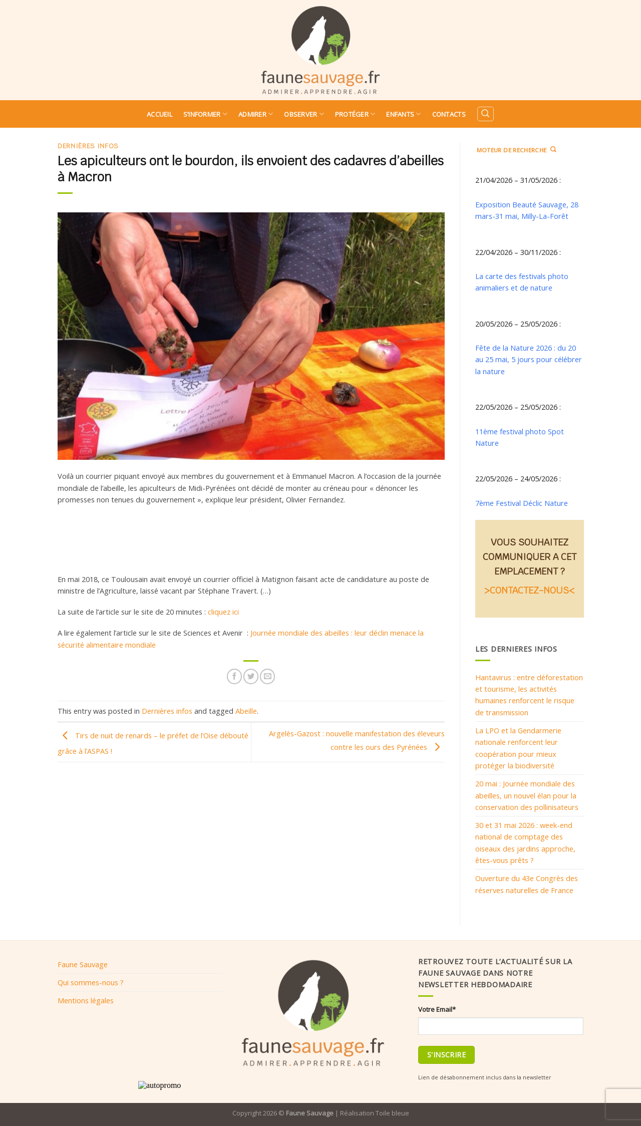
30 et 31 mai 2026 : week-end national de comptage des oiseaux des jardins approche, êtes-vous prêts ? (525, 842)
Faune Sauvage (83, 964)
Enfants (403, 114)
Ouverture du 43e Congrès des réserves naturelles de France (526, 884)
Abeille (246, 711)
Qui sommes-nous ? (91, 982)
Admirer (255, 114)
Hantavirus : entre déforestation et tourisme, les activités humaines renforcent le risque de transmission (529, 694)
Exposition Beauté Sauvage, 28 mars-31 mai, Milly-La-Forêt (526, 210)
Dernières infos (88, 146)
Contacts (449, 114)
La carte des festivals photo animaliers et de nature (521, 282)
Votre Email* (437, 1009)
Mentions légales (86, 1000)
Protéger (355, 114)
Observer (304, 114)
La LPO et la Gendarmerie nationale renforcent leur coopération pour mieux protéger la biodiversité (518, 747)
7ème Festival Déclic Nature (521, 503)
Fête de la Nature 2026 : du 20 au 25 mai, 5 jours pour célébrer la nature (528, 359)
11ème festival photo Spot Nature (519, 437)
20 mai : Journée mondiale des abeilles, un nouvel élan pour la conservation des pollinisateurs (526, 795)
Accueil (159, 114)
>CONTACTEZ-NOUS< (529, 590)
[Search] (485, 114)
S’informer (205, 114)
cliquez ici (223, 612)
